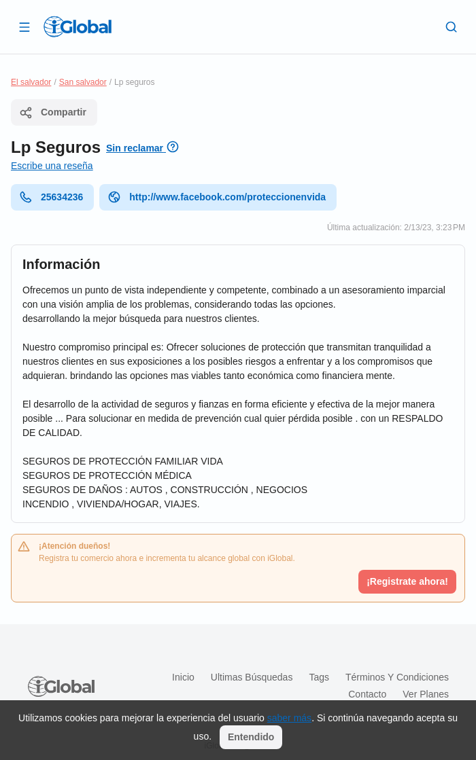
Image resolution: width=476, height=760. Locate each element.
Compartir (52, 113)
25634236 (51, 197)
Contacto (367, 694)
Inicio (183, 677)
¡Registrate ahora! (407, 581)
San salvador (83, 82)
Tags (319, 677)
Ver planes (426, 694)
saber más (289, 717)
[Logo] (78, 26)
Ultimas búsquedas (252, 677)
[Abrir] (24, 26)
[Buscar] (451, 26)
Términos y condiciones (397, 677)
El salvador (31, 82)
